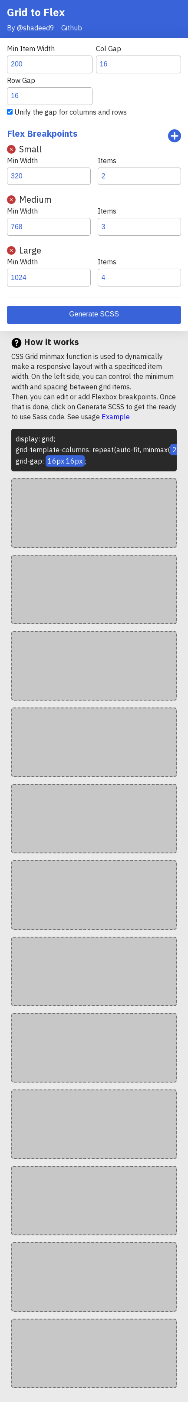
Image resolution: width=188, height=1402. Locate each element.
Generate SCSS (94, 314)
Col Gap (108, 48)
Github (71, 27)
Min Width (22, 160)
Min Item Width (31, 48)
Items (107, 160)
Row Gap (21, 80)
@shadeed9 (35, 27)
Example (116, 416)
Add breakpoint (174, 135)
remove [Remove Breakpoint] (11, 149)
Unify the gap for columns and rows (70, 112)
